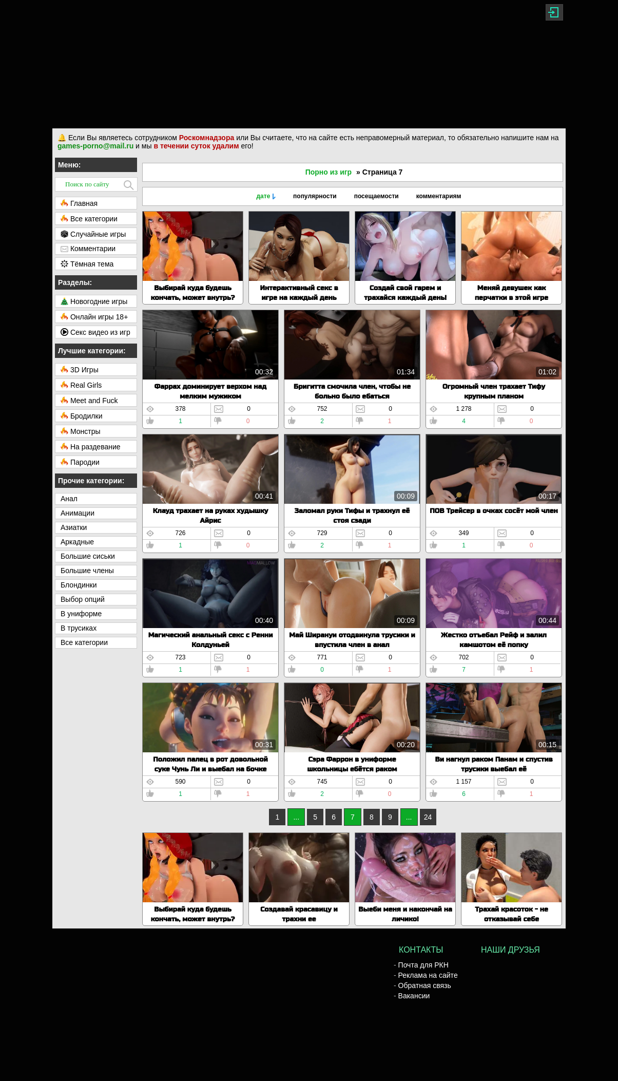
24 (428, 817)
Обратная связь (424, 985)
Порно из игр (328, 172)
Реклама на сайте (428, 975)
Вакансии (414, 996)
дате (263, 196)
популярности (315, 196)
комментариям (438, 196)
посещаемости (376, 196)
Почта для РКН (423, 965)
